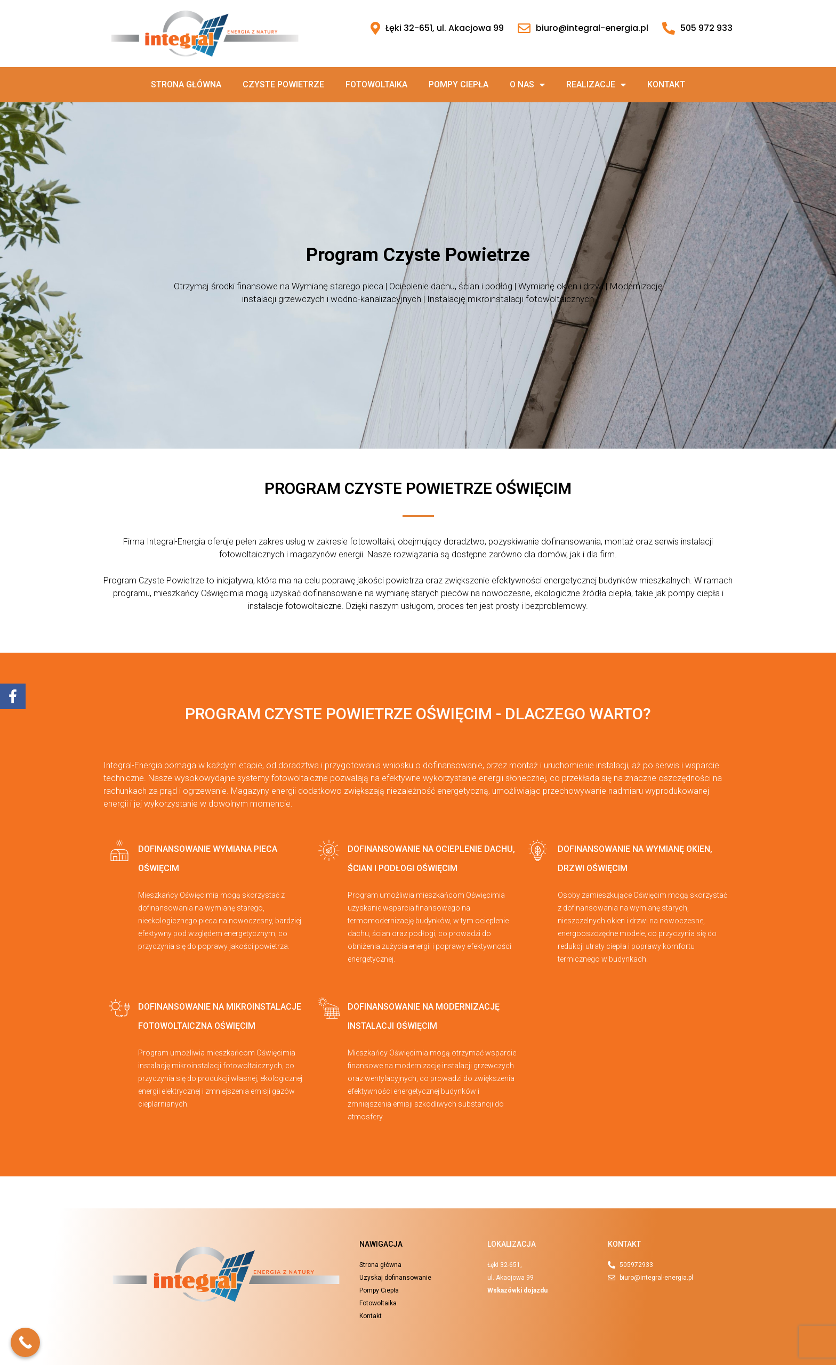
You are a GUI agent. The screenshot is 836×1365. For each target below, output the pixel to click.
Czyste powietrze (283, 84)
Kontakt (666, 84)
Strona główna (186, 84)
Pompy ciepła (458, 84)
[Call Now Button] (25, 1342)
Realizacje (596, 84)
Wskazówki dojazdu (517, 1290)
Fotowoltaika (376, 84)
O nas (527, 84)
